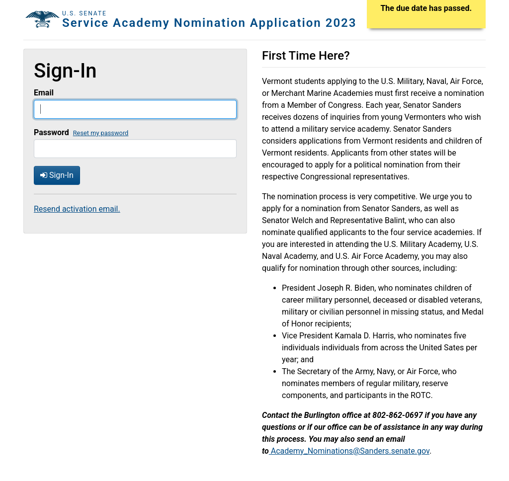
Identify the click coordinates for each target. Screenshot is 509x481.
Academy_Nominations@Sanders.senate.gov (349, 451)
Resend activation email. (77, 209)
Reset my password (101, 133)
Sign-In (57, 175)
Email (44, 92)
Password (51, 132)
